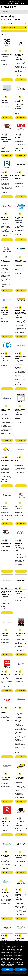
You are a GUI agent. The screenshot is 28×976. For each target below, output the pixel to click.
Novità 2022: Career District (14, 1)
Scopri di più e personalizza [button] (14, 973)
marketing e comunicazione (8, 27)
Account (10, 3)
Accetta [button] (20, 969)
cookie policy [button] (4, 953)
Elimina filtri (4, 34)
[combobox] (14, 31)
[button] (26, 944)
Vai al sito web (7, 80)
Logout (15, 3)
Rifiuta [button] (7, 969)
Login (5, 3)
